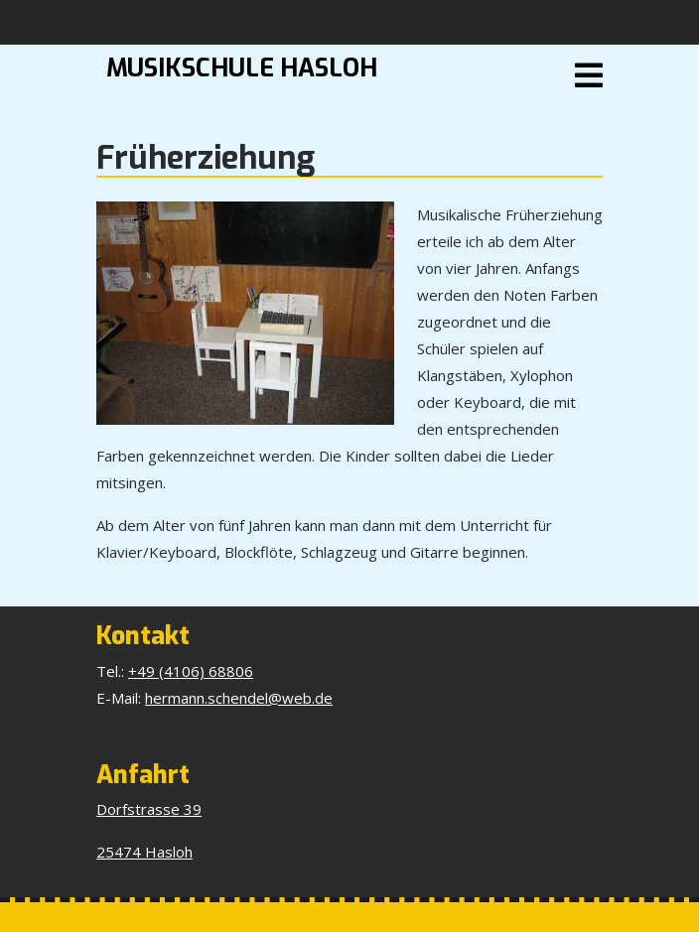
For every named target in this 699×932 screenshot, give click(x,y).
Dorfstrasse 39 (149, 809)
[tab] (589, 75)
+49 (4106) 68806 (190, 671)
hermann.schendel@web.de (239, 698)
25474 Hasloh (144, 852)
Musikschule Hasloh (241, 68)
